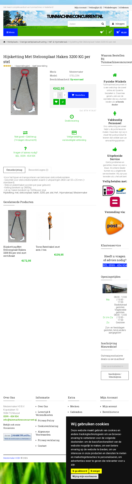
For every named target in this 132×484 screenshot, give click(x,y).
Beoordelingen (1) (38, 169)
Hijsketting (8, 192)
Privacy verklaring (48, 440)
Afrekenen (124, 7)
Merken (74, 406)
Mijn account (110, 406)
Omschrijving (14, 169)
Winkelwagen (110, 7)
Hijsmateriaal (66, 192)
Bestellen (78, 95)
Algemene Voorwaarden (43, 433)
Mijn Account (81, 7)
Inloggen (118, 23)
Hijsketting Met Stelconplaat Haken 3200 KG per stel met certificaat (14, 251)
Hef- (56, 192)
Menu (10, 32)
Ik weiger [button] (95, 471)
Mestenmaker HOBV (11, 458)
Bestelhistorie (111, 411)
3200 (42, 192)
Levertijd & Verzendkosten (44, 413)
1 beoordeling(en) (22, 66)
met (16, 192)
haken (36, 192)
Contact (42, 445)
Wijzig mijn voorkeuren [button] (84, 476)
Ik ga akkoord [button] (79, 471)
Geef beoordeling (39, 66)
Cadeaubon (76, 411)
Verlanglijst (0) (95, 7)
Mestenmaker (80, 192)
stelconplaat (25, 192)
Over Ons (43, 406)
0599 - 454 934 (10, 416)
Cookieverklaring (48, 426)
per (47, 192)
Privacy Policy (46, 420)
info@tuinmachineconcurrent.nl (20, 420)
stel (51, 192)
